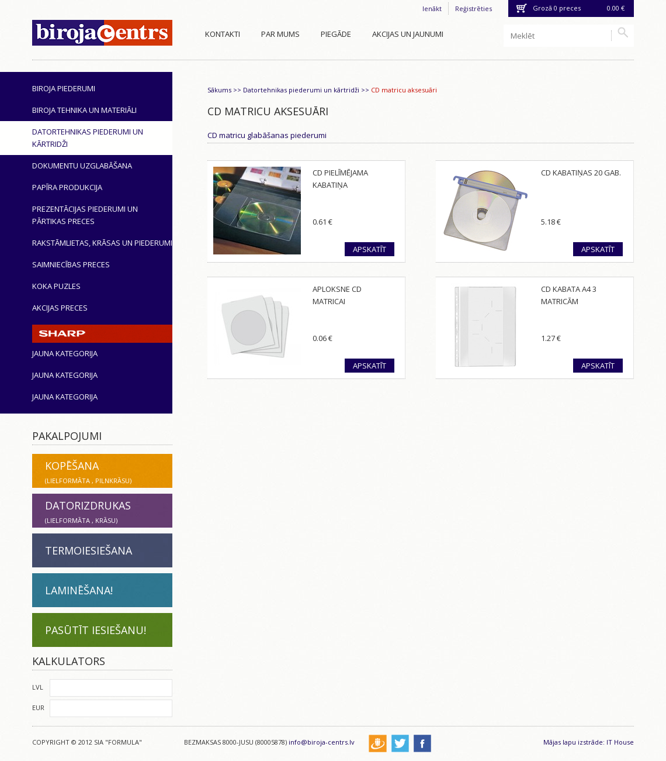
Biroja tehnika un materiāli (84, 110)
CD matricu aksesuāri (404, 89)
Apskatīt (369, 249)
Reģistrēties (473, 8)
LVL (37, 687)
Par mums (280, 34)
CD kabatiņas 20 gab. (581, 172)
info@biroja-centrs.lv (322, 742)
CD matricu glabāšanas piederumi (267, 135)
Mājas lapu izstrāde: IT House (588, 742)
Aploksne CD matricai (337, 295)
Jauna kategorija (65, 353)
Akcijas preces (60, 307)
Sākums (219, 89)
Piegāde (336, 34)
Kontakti (222, 34)
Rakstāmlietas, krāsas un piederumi (102, 242)
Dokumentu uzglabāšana (82, 165)
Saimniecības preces (71, 264)
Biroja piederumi (63, 88)
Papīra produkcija (67, 187)
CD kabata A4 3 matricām (568, 295)
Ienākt (432, 8)
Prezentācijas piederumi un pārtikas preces (85, 215)
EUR (38, 707)
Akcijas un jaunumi (407, 34)
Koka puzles (56, 286)
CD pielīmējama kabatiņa (340, 178)
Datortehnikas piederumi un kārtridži (87, 137)
